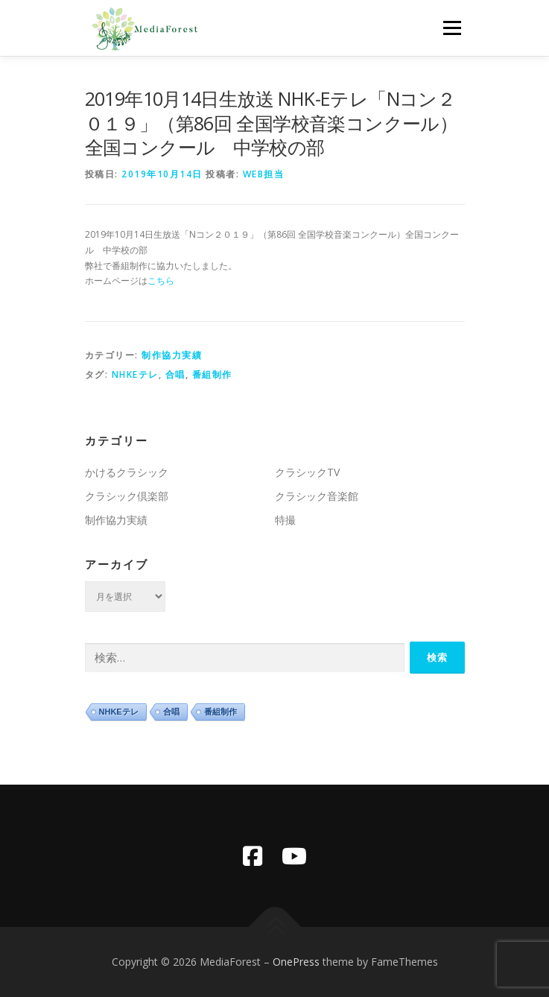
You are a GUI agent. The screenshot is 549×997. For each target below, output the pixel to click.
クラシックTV (307, 472)
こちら (160, 280)
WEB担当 (264, 174)
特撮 (285, 520)
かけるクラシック (126, 472)
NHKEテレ (135, 374)
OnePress (296, 962)
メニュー (452, 28)
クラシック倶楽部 (126, 496)
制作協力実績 (172, 355)
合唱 (175, 374)
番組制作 (212, 374)
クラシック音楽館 (316, 496)
